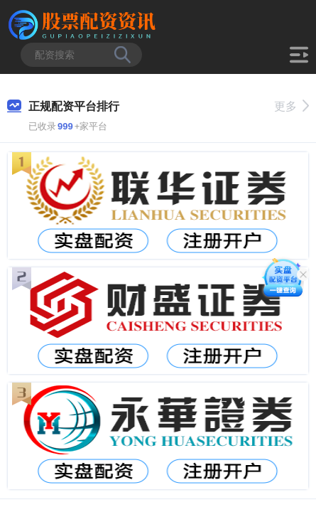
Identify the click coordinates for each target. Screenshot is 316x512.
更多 (291, 106)
